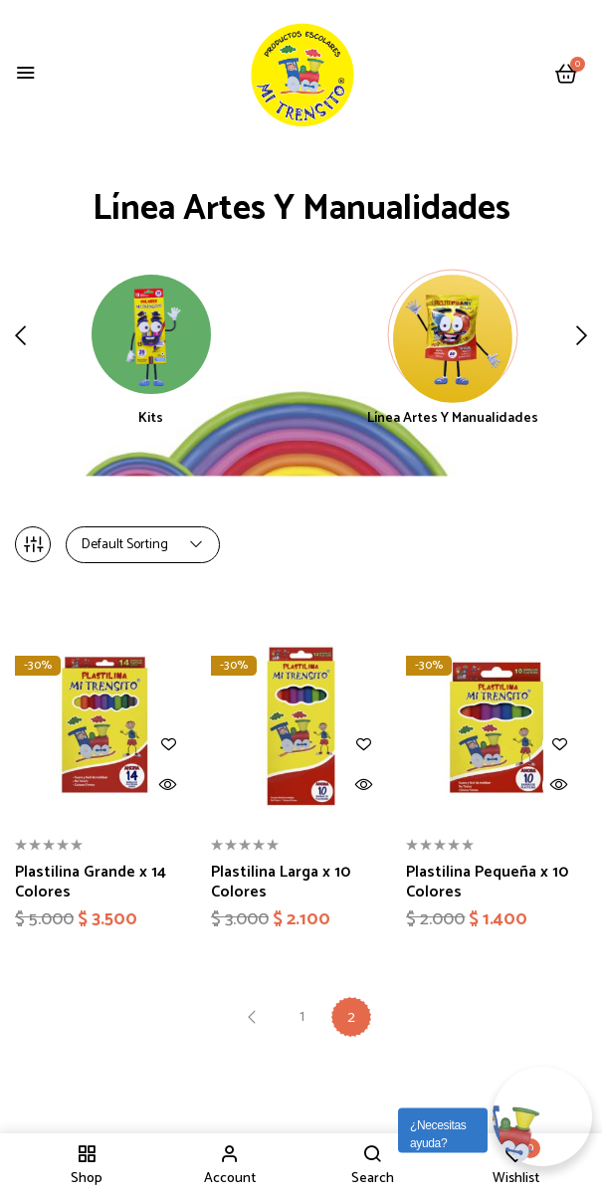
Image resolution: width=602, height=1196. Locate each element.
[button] (566, 75)
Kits (150, 420)
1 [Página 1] (302, 1016)
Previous (252, 1017)
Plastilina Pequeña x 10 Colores (487, 881)
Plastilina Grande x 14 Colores (90, 881)
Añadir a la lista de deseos (168, 744)
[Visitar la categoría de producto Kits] (151, 334)
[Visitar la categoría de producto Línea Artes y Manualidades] (452, 334)
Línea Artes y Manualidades (452, 420)
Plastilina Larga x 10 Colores (280, 881)
